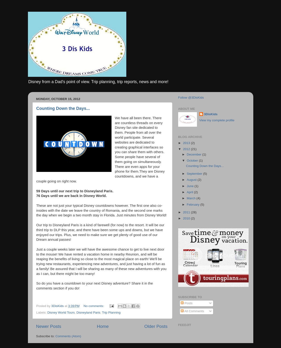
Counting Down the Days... (63, 108)
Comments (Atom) (68, 336)
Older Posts (156, 326)
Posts (186, 303)
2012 (187, 149)
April (190, 192)
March (191, 198)
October (193, 160)
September (195, 173)
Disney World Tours (61, 312)
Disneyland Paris (88, 312)
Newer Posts (48, 326)
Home (103, 326)
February (193, 204)
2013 (187, 143)
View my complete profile (217, 120)
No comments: (94, 306)
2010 (187, 218)
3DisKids (211, 114)
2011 (187, 212)
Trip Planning (111, 312)
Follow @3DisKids (191, 97)
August (192, 179)
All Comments (192, 311)
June (191, 186)
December (194, 154)
